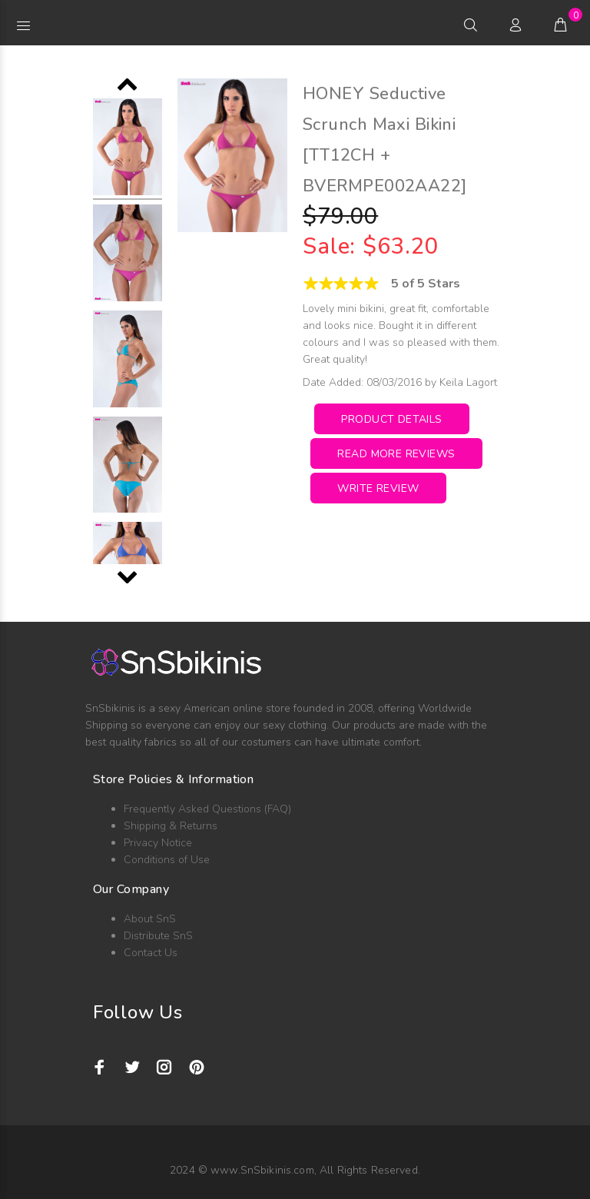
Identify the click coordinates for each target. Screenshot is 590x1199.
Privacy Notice (158, 842)
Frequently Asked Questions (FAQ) (207, 809)
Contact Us (150, 952)
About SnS (150, 919)
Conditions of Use (167, 859)
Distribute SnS (158, 935)
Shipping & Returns (170, 826)
